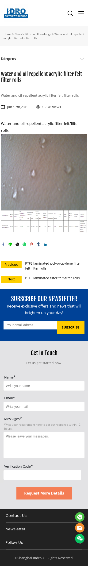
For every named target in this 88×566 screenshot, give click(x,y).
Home (7, 34)
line (10, 244)
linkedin (45, 244)
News (18, 34)
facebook (3, 244)
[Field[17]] (44, 406)
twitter (17, 244)
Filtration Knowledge (38, 34)
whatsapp (24, 244)
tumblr (38, 244)
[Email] (30, 325)
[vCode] (42, 475)
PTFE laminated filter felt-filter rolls (52, 278)
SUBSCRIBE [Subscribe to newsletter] (71, 327)
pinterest (31, 244)
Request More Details (44, 493)
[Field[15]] (44, 386)
